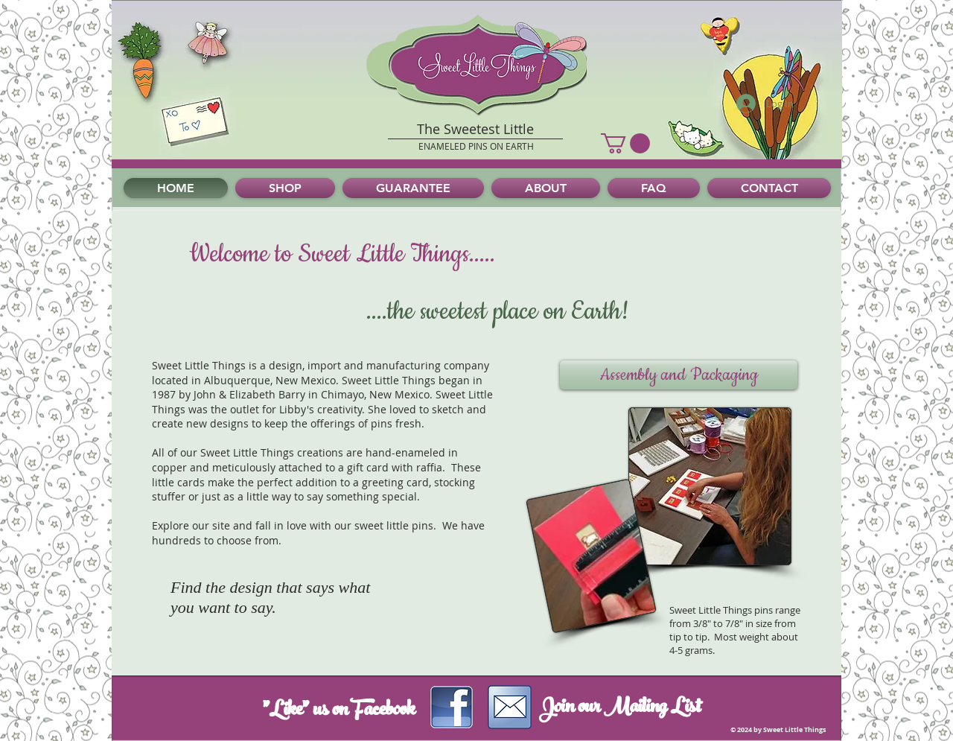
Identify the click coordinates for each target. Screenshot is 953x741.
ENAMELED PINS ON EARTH (476, 146)
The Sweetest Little (475, 129)
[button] (625, 143)
